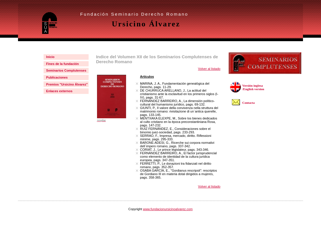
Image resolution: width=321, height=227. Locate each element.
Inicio (50, 57)
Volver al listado (209, 68)
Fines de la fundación (62, 64)
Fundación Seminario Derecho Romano (134, 14)
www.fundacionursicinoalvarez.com (168, 209)
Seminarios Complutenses (66, 70)
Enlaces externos (59, 91)
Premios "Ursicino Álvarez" (67, 84)
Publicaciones (57, 77)
